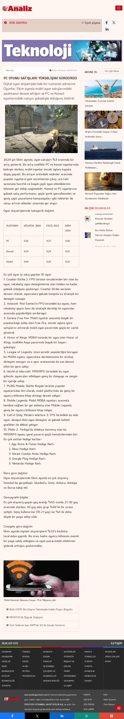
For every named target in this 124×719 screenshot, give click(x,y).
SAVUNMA (69, 680)
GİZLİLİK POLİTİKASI (89, 702)
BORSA (26, 656)
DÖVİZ (25, 661)
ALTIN (25, 666)
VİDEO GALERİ (112, 656)
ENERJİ (88, 651)
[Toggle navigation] (118, 7)
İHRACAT (47, 661)
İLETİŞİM (116, 643)
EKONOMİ (6, 651)
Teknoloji (10, 70)
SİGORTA (6, 685)
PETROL (26, 671)
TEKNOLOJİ (90, 656)
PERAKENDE (70, 675)
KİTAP (108, 661)
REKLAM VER (10, 643)
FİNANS (26, 651)
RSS (105, 694)
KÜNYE (87, 694)
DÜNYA (46, 656)
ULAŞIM (68, 685)
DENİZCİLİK (90, 675)
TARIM (67, 671)
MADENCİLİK (28, 675)
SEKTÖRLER (70, 651)
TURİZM (88, 661)
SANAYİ (88, 680)
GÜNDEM (47, 651)
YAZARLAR (110, 651)
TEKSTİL (88, 666)
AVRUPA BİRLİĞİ (51, 680)
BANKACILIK (8, 671)
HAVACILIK (89, 671)
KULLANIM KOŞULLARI (89, 711)
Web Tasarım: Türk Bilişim (110, 702)
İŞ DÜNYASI (48, 666)
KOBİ (4, 666)
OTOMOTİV (69, 656)
